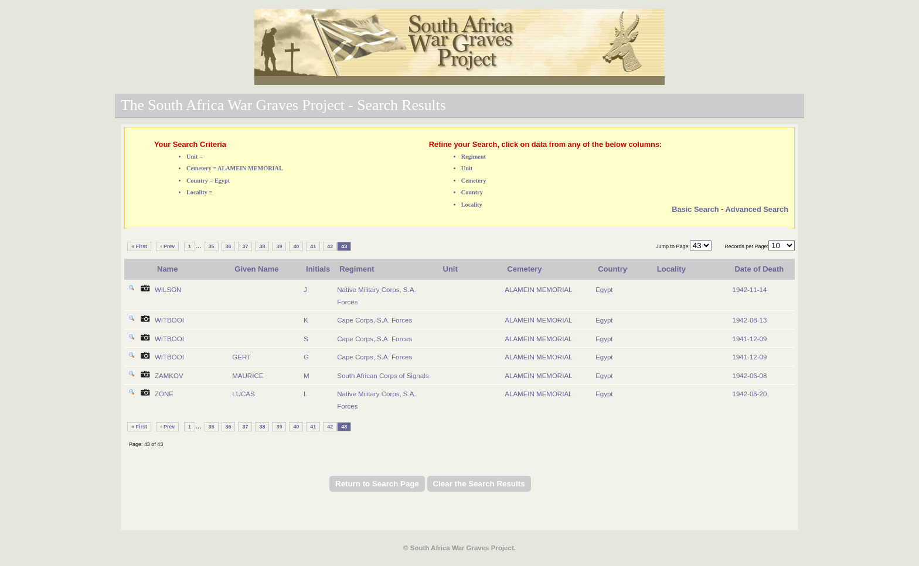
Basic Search (695, 209)
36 (229, 246)
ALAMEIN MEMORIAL (538, 289)
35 (212, 246)
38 (262, 246)
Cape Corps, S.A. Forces (374, 320)
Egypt (603, 289)
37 (245, 246)
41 (313, 246)
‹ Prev (167, 246)
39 (279, 246)
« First (139, 246)
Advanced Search (757, 209)
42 (330, 246)
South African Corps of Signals (382, 375)
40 (296, 246)
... (198, 245)
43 (344, 246)
